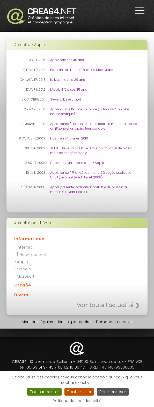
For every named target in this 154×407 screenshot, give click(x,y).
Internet (24, 246)
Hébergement (33, 254)
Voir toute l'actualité (105, 305)
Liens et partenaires (74, 321)
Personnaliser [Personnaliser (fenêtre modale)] (112, 392)
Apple (22, 261)
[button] (139, 10)
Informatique (29, 239)
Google (24, 268)
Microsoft (25, 275)
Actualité (22, 44)
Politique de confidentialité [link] (77, 400)
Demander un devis (114, 321)
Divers (21, 295)
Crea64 (22, 285)
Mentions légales (37, 321)
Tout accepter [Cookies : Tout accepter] (44, 392)
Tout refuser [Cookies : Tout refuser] (79, 392)
